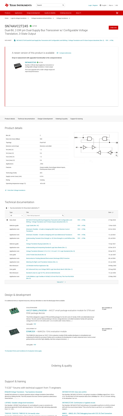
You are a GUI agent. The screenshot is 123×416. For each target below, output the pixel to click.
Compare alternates (65, 53)
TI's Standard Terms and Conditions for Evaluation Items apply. (23, 331)
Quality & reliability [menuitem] (50, 13)
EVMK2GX (30, 312)
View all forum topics (12, 408)
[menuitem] (117, 13)
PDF (107, 40)
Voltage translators (62, 18)
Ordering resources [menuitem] (65, 13)
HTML (112, 40)
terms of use (71, 414)
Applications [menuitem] (18, 13)
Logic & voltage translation (19, 18)
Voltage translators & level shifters (41, 18)
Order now (113, 27)
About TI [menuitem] (78, 13)
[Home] (18, 5)
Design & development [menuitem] (33, 13)
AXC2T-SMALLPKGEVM (36, 291)
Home (6, 18)
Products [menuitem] (7, 13)
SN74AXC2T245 (30, 62)
